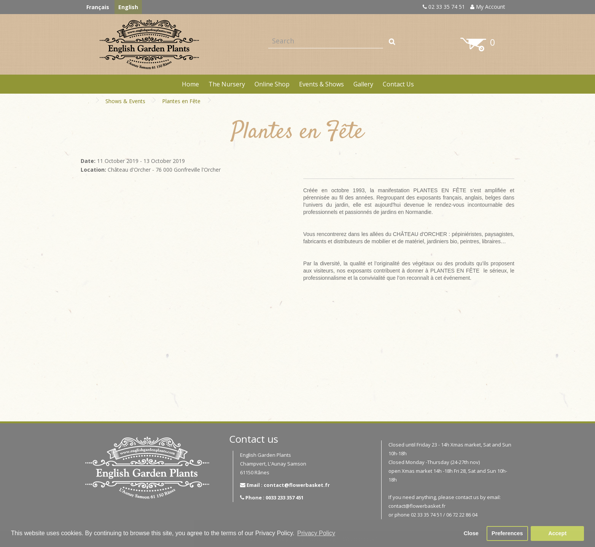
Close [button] (471, 533)
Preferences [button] (507, 533)
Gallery (363, 84)
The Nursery (226, 84)
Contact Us (398, 84)
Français (97, 7)
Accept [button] (557, 533)
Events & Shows (321, 84)
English (128, 7)
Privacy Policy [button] (316, 533)
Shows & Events (125, 101)
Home (190, 84)
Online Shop (272, 84)
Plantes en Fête (181, 101)
